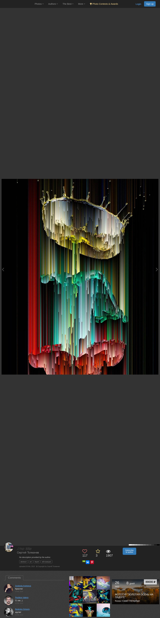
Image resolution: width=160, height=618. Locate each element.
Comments (14, 577)
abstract (23, 562)
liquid (37, 562)
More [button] (81, 4)
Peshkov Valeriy (21, 597)
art (31, 562)
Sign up (150, 4)
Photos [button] (39, 4)
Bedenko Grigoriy (22, 609)
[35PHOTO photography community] (17, 4)
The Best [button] (67, 4)
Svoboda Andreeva (23, 586)
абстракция (46, 562)
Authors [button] (53, 4)
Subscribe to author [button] (129, 551)
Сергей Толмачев (28, 553)
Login (138, 4)
